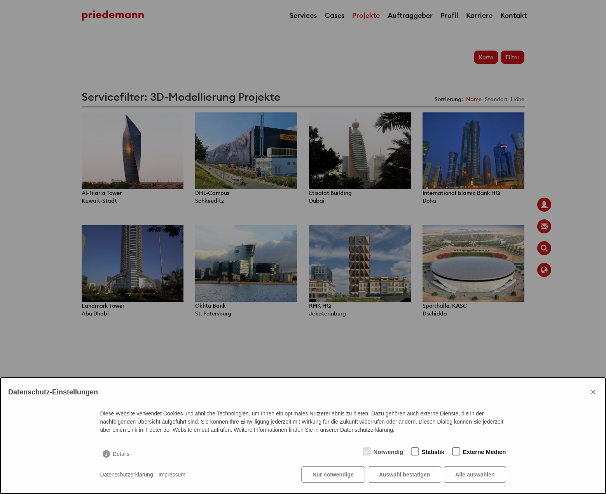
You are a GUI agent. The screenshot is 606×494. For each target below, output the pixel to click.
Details (121, 454)
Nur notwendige (333, 474)
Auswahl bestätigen (404, 474)
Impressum (172, 474)
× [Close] (593, 392)
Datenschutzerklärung (126, 474)
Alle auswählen (474, 474)
